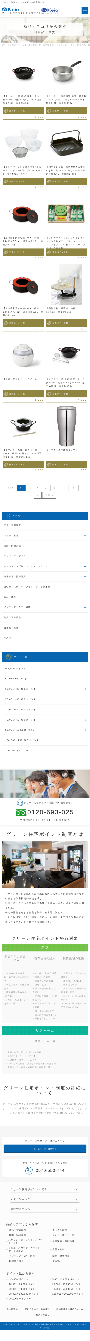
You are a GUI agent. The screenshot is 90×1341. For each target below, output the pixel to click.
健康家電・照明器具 (16, 578)
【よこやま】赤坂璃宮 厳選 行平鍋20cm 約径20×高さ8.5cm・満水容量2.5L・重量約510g (66, 99)
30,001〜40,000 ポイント (21, 714)
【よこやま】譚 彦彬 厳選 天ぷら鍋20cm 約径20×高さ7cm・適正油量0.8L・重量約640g (22, 99)
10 (78, 488)
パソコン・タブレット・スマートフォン (27, 568)
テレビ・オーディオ (16, 557)
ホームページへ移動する (45, 1156)
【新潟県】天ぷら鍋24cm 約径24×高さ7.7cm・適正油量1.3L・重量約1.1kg (23, 241)
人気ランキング (21, 1206)
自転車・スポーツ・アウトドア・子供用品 (29, 589)
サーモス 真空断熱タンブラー (64, 450)
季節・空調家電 (13, 525)
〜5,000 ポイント (16, 672)
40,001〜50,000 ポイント (21, 725)
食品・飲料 (10, 599)
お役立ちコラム (21, 1216)
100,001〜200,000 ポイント (23, 746)
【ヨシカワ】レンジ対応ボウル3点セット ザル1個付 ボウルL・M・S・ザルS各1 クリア (23, 170)
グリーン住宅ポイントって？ (30, 1196)
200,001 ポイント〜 (17, 757)
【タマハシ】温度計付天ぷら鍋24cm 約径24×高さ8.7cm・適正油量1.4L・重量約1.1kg (22, 453)
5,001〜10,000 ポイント (20, 683)
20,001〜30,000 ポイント (21, 704)
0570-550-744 (45, 1177)
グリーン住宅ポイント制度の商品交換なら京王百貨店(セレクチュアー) (49, 1335)
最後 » (54, 495)
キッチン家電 (12, 536)
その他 (8, 641)
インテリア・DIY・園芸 (18, 610)
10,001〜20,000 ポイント (21, 693)
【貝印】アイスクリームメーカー (22, 379)
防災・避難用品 (13, 621)
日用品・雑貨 (12, 631)
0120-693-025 (45, 819)
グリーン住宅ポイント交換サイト (21, 11)
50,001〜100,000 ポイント (22, 736)
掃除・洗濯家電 (13, 547)
